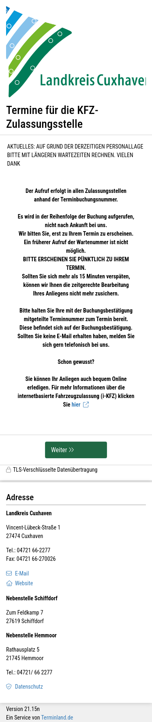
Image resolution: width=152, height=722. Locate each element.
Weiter (59, 450)
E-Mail (22, 573)
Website (24, 583)
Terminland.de (57, 717)
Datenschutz (29, 686)
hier (76, 404)
